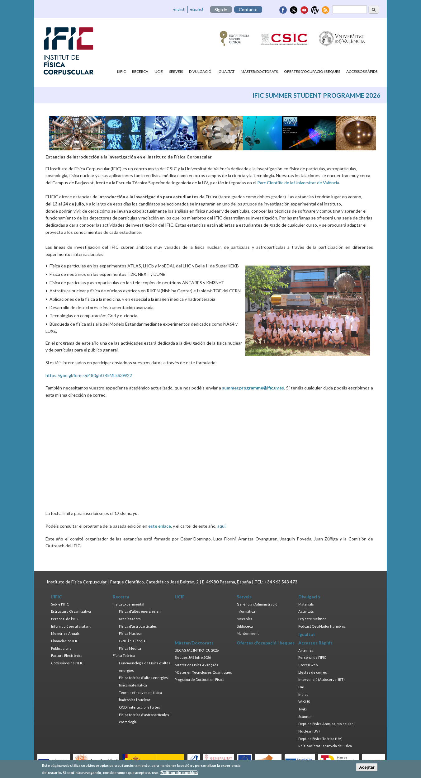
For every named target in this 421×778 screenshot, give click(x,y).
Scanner (305, 716)
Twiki (302, 709)
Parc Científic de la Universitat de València (298, 182)
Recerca (140, 71)
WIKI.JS (304, 702)
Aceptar (367, 767)
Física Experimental (128, 604)
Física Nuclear (130, 633)
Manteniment (248, 633)
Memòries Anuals (65, 633)
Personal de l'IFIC (65, 619)
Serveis (176, 71)
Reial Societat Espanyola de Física (325, 746)
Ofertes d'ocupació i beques (312, 71)
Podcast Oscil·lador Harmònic (322, 626)
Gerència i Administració (257, 604)
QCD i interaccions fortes (139, 707)
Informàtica (246, 611)
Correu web (308, 665)
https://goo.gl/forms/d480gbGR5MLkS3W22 (88, 375)
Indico (303, 694)
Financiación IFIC (64, 641)
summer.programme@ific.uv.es (253, 387)
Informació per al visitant (71, 626)
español (196, 9)
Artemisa (305, 650)
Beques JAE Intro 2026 (193, 657)
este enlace (159, 526)
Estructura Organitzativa (71, 611)
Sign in (221, 9)
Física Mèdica (130, 648)
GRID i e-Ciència (132, 641)
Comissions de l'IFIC (67, 663)
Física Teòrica (124, 655)
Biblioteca (245, 626)
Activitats (306, 611)
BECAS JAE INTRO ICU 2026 (197, 650)
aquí (221, 526)
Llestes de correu (312, 672)
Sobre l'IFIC (60, 604)
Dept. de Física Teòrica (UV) (320, 739)
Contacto (248, 9)
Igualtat (226, 71)
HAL (301, 687)
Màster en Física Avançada (196, 665)
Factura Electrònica (67, 655)
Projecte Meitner (312, 619)
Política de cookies (179, 772)
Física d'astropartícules (138, 626)
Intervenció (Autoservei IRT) (321, 679)
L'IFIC (121, 71)
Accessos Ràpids (361, 71)
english (179, 9)
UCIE (158, 71)
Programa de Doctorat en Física (200, 679)
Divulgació (200, 71)
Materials (306, 604)
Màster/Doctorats (259, 71)
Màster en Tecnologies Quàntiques (203, 672)
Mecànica (245, 619)
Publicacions (61, 648)
